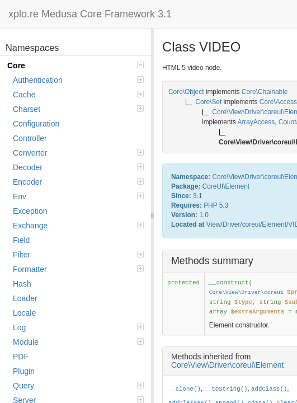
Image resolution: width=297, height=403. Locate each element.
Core (75, 65)
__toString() (225, 389)
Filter (78, 254)
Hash (22, 283)
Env (78, 196)
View (235, 177)
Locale (24, 312)
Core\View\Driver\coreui (246, 292)
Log (78, 327)
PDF (21, 356)
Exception (30, 211)
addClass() (269, 389)
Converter (78, 152)
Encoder (78, 181)
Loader (25, 298)
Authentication (78, 80)
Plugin (24, 371)
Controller (30, 138)
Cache (78, 94)
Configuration (36, 123)
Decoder (78, 167)
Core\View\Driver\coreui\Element (227, 364)
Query (78, 385)
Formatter (78, 269)
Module (78, 342)
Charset (78, 109)
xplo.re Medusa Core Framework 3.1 (90, 14)
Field (21, 240)
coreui (273, 177)
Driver (253, 177)
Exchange (78, 225)
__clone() (184, 389)
